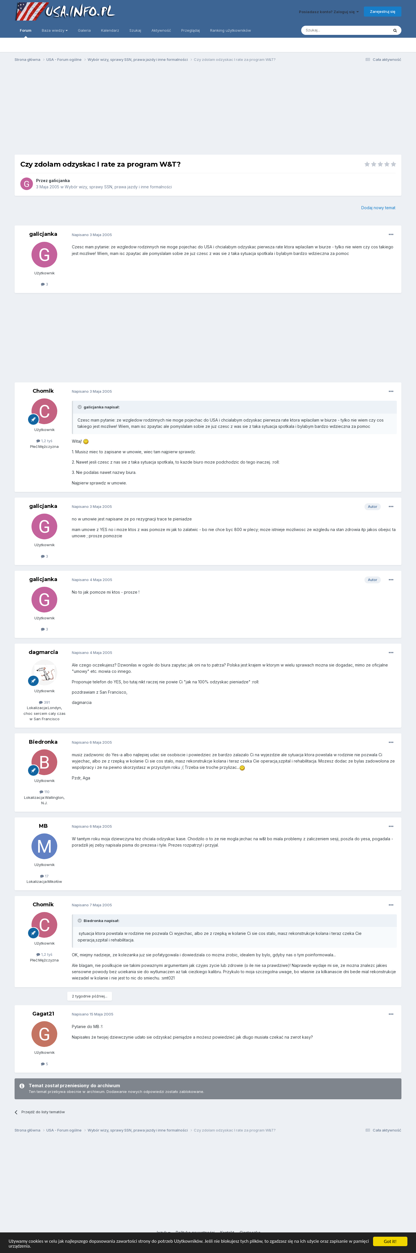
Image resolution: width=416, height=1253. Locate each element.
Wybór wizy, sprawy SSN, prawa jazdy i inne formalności (118, 186)
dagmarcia (43, 652)
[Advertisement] (208, 111)
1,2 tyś (44, 440)
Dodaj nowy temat (378, 207)
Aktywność (161, 30)
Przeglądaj (190, 30)
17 (44, 876)
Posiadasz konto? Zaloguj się (329, 11)
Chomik (43, 391)
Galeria (84, 30)
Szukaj (135, 30)
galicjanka (59, 180)
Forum (25, 33)
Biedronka (43, 742)
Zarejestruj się (382, 11)
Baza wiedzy (55, 30)
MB (43, 826)
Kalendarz (110, 30)
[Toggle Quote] (80, 407)
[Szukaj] (330, 30)
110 (45, 791)
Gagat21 (43, 1014)
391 (44, 702)
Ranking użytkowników (230, 30)
